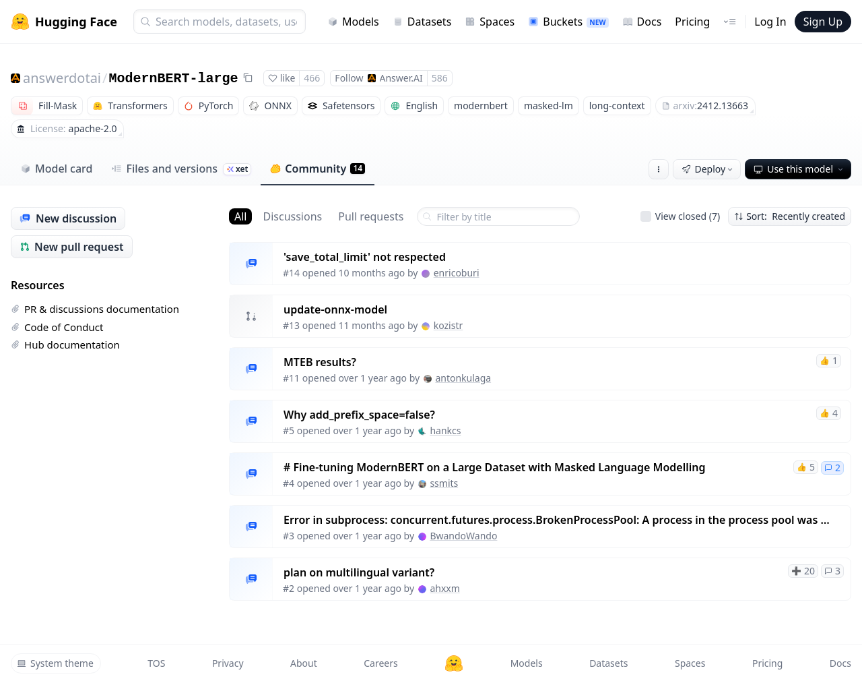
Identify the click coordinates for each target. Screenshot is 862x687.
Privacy (228, 663)
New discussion (68, 218)
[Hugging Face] (453, 663)
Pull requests (370, 216)
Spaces (490, 21)
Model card (56, 168)
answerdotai (62, 78)
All (240, 216)
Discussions (292, 216)
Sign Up (822, 21)
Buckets (568, 21)
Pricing (692, 21)
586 (440, 77)
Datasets (422, 21)
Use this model (799, 168)
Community (317, 168)
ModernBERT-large (173, 78)
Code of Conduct (57, 327)
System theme (55, 663)
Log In (770, 21)
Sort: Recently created (789, 216)
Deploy (708, 168)
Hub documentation (65, 344)
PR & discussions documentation (95, 309)
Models (353, 21)
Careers (380, 663)
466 (312, 77)
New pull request (72, 246)
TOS (156, 663)
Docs (642, 21)
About (303, 663)
